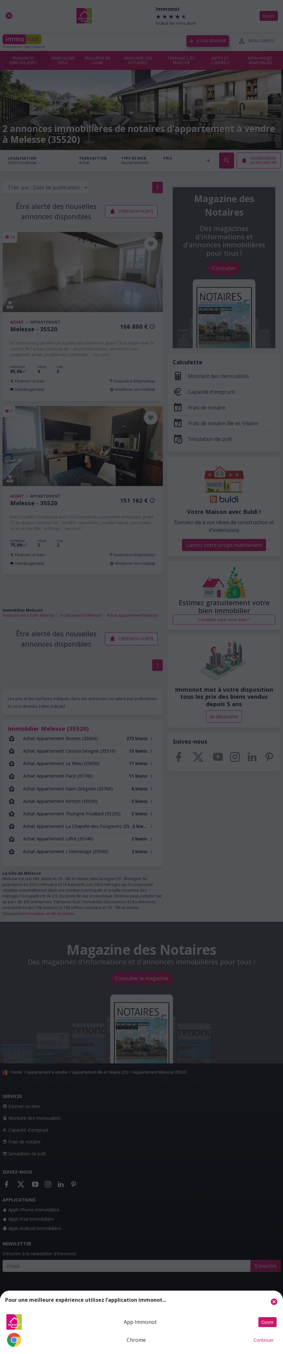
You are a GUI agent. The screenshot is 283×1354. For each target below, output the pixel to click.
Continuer (264, 1340)
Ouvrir (267, 1322)
